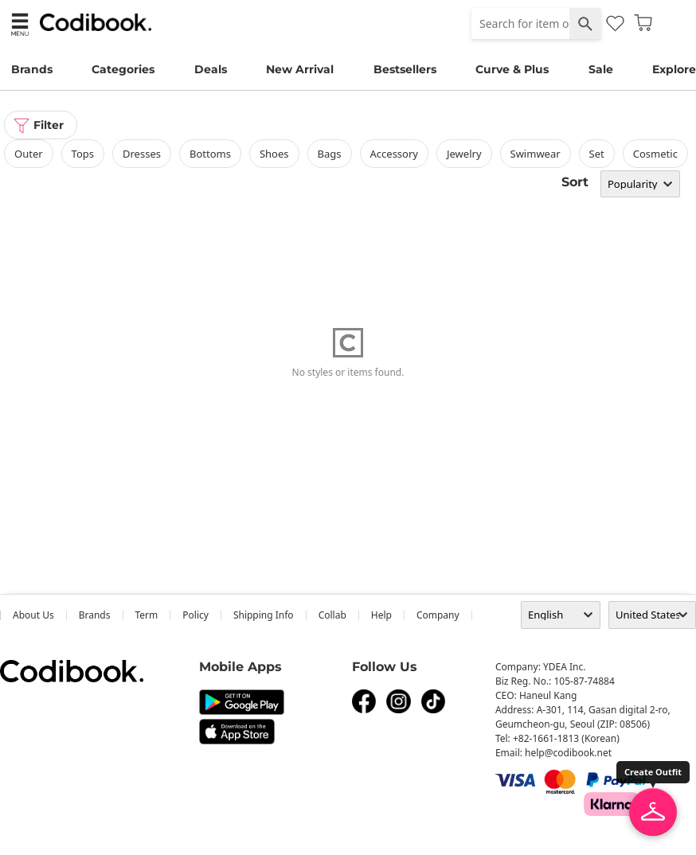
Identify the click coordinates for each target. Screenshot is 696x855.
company (437, 615)
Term (146, 615)
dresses (142, 153)
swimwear (535, 153)
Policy (195, 615)
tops (83, 153)
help (381, 615)
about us (33, 615)
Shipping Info (263, 615)
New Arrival (300, 69)
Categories (123, 69)
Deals (210, 69)
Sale (600, 69)
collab (332, 615)
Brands (32, 69)
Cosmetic (655, 153)
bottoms (210, 153)
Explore (674, 69)
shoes (274, 153)
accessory (394, 153)
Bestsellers (404, 69)
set (596, 153)
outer (28, 153)
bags (330, 153)
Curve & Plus (512, 69)
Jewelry (464, 153)
